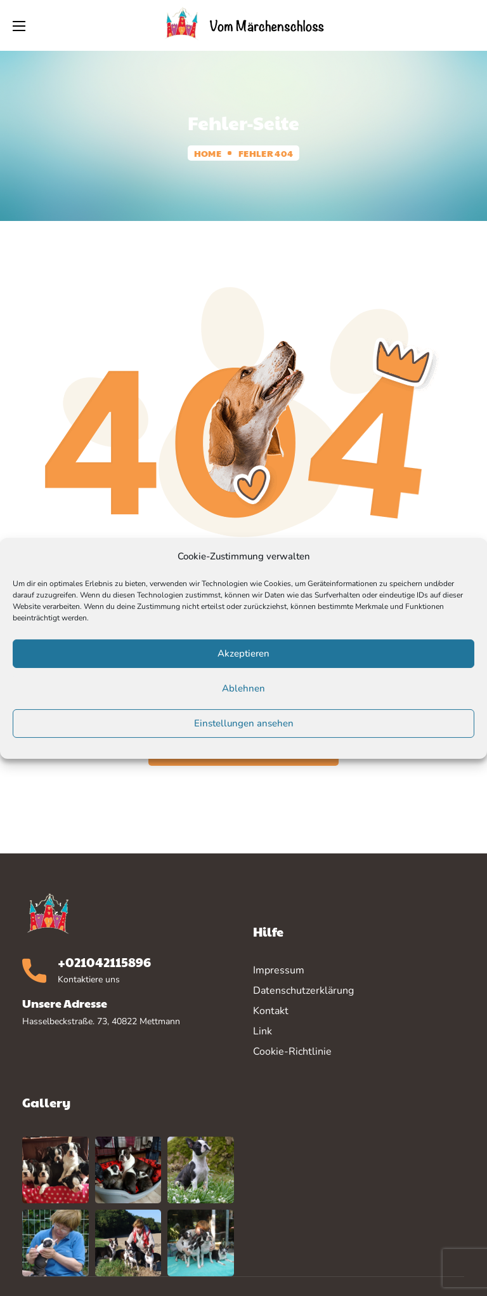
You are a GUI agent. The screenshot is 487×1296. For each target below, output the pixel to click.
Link (262, 1031)
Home (207, 153)
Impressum (278, 970)
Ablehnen (243, 688)
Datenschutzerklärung (303, 991)
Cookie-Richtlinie (292, 1052)
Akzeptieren (243, 653)
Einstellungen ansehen (244, 723)
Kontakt (271, 1011)
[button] (467, 25)
